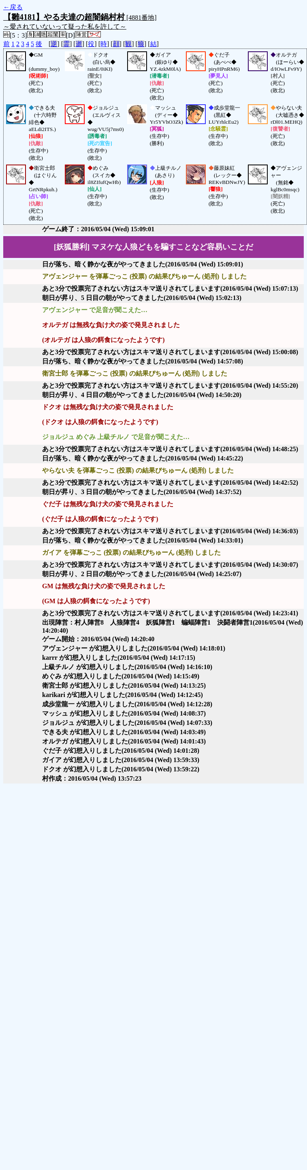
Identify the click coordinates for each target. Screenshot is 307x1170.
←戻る (13, 7)
